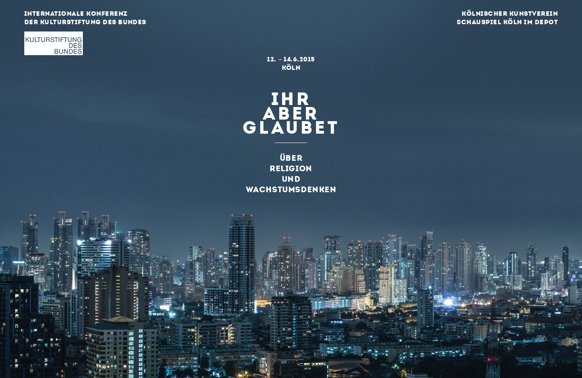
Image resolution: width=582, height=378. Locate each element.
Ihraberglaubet (291, 111)
